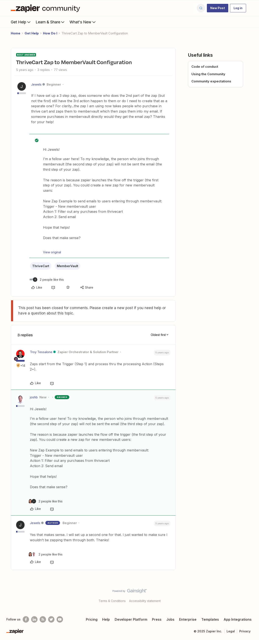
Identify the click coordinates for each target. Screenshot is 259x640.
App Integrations (238, 619)
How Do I (50, 33)
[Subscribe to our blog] (43, 619)
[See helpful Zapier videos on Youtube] (60, 619)
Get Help (21, 21)
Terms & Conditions (112, 601)
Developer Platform (131, 619)
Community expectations (211, 81)
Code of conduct (204, 67)
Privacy (245, 631)
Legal (231, 631)
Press (157, 619)
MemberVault (67, 266)
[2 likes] (46, 279)
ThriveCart (40, 266)
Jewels (36, 84)
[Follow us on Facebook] (26, 619)
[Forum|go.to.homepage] (46, 8)
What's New (83, 21)
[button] (217, 8)
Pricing (91, 619)
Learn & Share (50, 21)
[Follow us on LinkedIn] (34, 619)
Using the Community (208, 74)
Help (106, 619)
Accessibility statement (145, 601)
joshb (34, 397)
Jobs (170, 619)
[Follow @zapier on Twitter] (51, 619)
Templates (210, 619)
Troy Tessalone (41, 352)
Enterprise (187, 619)
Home (15, 33)
